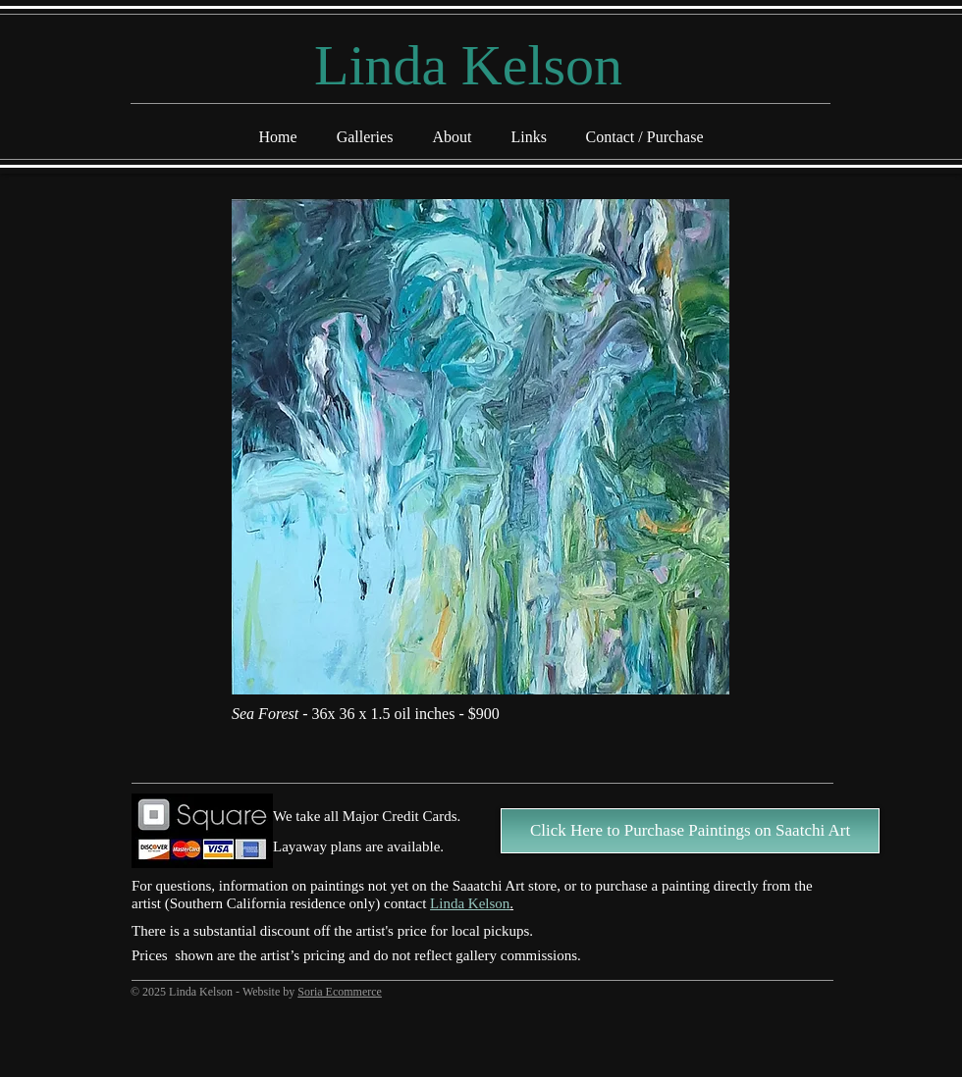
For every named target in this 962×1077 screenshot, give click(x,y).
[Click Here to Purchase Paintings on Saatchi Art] (690, 830)
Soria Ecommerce (339, 992)
